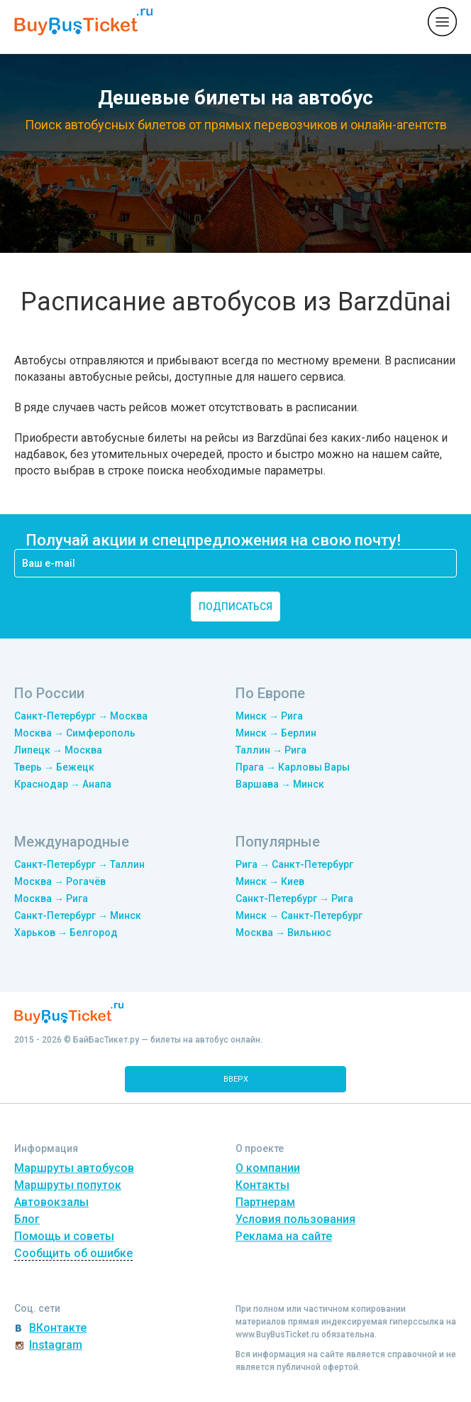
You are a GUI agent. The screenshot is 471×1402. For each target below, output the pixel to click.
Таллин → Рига (271, 750)
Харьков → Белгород (66, 932)
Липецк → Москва (58, 750)
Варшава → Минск (280, 784)
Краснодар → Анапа (62, 784)
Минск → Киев (270, 881)
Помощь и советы (64, 1236)
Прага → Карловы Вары (293, 767)
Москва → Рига (51, 898)
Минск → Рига (269, 716)
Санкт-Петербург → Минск (77, 915)
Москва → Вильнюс (283, 932)
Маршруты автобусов (74, 1168)
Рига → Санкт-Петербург (294, 864)
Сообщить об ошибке (73, 1253)
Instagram (55, 1345)
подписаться (235, 606)
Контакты (262, 1185)
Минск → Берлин (276, 733)
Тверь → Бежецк (54, 767)
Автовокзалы (51, 1202)
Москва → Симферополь (74, 733)
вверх (235, 1079)
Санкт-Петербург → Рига (294, 898)
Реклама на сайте (284, 1236)
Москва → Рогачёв (60, 881)
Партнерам (265, 1202)
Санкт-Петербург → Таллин (79, 864)
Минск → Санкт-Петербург (299, 915)
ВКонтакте (58, 1328)
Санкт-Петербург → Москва (81, 716)
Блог (27, 1219)
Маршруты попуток (67, 1185)
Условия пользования (295, 1219)
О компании (268, 1168)
